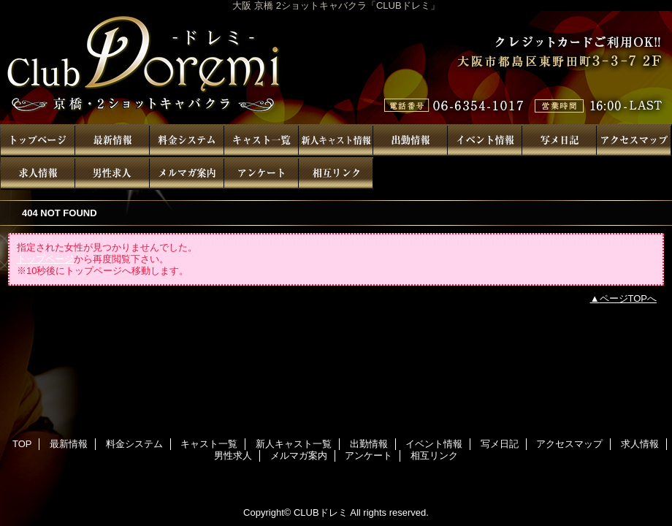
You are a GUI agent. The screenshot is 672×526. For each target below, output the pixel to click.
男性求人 (112, 173)
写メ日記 (559, 140)
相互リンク (336, 173)
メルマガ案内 (187, 173)
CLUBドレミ (336, 67)
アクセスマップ (634, 140)
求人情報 (38, 173)
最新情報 (112, 140)
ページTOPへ (628, 298)
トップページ (45, 259)
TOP (38, 140)
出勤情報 (410, 140)
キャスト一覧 (261, 140)
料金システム (187, 140)
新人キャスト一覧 (336, 140)
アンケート (261, 173)
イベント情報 (485, 140)
